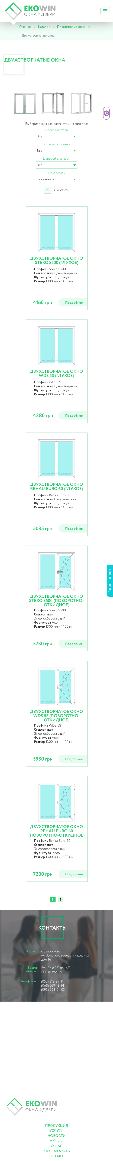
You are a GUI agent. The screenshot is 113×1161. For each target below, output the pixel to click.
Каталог (44, 26)
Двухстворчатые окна (38, 35)
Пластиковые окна (71, 26)
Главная (25, 26)
